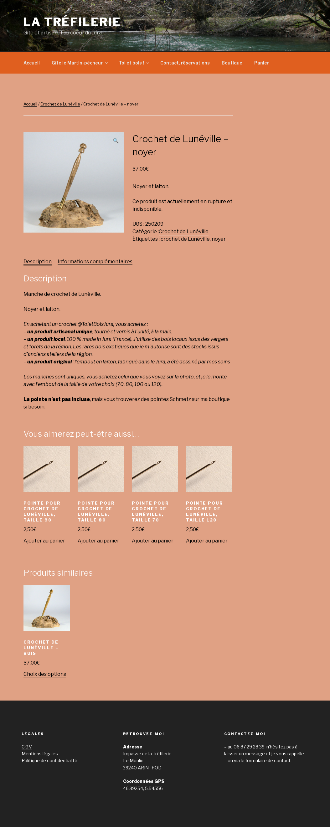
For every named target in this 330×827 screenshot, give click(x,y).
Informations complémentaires (95, 262)
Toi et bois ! (134, 62)
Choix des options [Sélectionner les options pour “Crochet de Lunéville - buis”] (44, 674)
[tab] (37, 261)
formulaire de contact (268, 760)
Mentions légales (40, 753)
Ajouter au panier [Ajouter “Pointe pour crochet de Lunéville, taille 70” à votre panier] (152, 541)
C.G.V (27, 746)
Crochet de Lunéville (60, 103)
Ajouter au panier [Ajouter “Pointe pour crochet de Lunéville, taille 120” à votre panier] (207, 541)
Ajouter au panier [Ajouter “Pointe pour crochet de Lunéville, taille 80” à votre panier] (98, 541)
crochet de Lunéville (185, 239)
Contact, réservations (185, 62)
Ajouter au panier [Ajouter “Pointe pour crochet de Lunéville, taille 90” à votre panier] (44, 541)
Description (37, 262)
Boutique (232, 62)
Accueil (31, 62)
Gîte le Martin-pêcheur (80, 62)
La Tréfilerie (72, 22)
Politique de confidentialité (49, 760)
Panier (261, 62)
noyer (219, 239)
